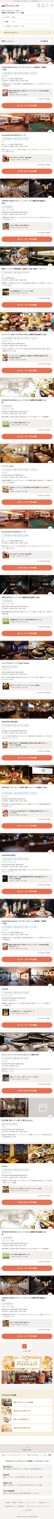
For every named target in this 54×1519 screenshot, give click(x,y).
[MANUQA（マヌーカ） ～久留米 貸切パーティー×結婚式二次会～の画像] (27, 774)
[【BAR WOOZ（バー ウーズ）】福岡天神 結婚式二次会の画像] (27, 584)
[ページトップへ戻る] (27, 1448)
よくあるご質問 (27, 1510)
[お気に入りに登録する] (50, 64)
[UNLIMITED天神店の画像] (27, 842)
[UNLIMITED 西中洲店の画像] (27, 709)
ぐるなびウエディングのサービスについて (37, 1506)
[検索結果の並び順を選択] (45, 41)
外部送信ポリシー (44, 1502)
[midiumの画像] (27, 1153)
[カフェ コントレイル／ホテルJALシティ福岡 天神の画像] (27, 1042)
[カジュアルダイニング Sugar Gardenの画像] (27, 650)
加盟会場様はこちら (10, 1506)
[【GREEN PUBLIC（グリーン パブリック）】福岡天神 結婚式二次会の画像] (27, 188)
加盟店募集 (21, 1506)
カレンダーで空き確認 (27, 105)
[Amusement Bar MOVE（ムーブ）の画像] (27, 122)
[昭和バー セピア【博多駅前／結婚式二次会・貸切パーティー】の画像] (27, 256)
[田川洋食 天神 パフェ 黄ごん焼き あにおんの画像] (27, 1107)
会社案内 (7, 1502)
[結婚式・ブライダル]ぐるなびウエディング (13, 1455)
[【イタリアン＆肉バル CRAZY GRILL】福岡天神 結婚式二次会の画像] (27, 321)
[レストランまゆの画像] (27, 453)
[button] (27, 1467)
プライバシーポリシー (31, 1502)
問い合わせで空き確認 (27, 171)
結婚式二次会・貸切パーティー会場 (36, 1455)
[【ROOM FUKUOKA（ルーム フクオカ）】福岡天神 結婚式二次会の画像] (27, 387)
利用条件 (20, 1502)
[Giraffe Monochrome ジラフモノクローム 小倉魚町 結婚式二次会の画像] (27, 54)
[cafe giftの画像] (27, 976)
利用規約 (14, 1502)
